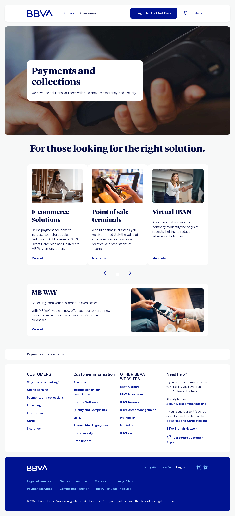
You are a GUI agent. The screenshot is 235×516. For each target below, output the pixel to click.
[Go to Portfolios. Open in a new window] (127, 425)
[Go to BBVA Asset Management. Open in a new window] (138, 410)
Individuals (66, 13)
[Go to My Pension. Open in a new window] (128, 417)
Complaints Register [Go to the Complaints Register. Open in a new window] (74, 489)
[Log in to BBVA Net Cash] (153, 13)
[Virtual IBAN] (178, 211)
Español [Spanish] (166, 467)
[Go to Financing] (34, 405)
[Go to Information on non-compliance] (94, 392)
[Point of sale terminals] (117, 215)
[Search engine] (186, 13)
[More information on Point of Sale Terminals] (117, 186)
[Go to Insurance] (34, 428)
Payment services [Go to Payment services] (39, 489)
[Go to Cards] (31, 421)
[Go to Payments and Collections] (45, 397)
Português (149, 467)
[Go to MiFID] (77, 417)
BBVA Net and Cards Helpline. (187, 421)
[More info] (159, 258)
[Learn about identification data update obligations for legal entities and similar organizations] (82, 441)
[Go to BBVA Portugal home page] (40, 13)
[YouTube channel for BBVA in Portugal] (205, 468)
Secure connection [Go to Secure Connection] (73, 481)
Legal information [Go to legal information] (39, 481)
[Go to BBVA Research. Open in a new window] (130, 402)
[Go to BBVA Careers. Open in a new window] (129, 386)
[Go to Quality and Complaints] (90, 410)
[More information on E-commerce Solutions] (57, 186)
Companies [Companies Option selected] (88, 13)
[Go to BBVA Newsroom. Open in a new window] (131, 394)
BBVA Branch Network (181, 428)
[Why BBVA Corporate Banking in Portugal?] (43, 382)
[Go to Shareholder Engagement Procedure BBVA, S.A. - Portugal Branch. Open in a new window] (91, 425)
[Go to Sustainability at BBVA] (83, 433)
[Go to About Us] (79, 382)
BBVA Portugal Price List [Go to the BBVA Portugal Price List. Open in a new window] (113, 489)
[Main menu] (201, 13)
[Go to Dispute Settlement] (87, 402)
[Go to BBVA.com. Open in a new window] (127, 433)
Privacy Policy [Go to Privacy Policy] (123, 481)
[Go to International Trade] (40, 413)
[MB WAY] (72, 292)
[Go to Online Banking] (37, 390)
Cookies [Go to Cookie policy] (100, 481)
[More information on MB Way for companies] (167, 310)
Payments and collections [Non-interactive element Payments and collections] (45, 354)
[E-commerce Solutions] (57, 215)
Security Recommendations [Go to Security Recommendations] (186, 404)
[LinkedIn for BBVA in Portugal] (198, 468)
